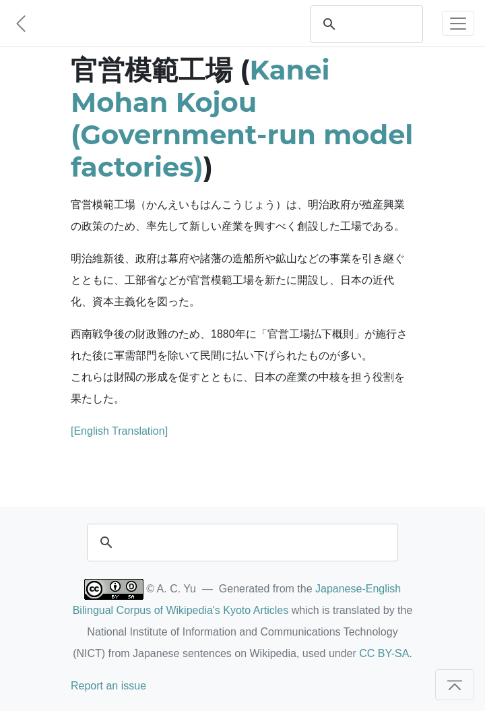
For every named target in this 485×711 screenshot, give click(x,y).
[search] (379, 24)
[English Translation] (119, 431)
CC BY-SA (384, 653)
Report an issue (108, 685)
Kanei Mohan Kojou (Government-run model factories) (242, 118)
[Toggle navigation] (458, 23)
